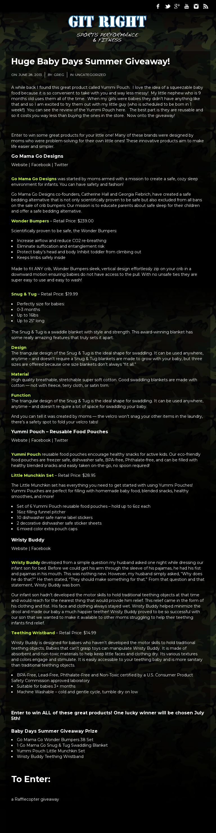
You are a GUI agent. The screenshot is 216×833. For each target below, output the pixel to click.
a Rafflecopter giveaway (35, 799)
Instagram (196, 6)
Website (19, 164)
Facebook (158, 6)
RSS (205, 6)
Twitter (167, 6)
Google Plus (177, 6)
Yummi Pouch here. (107, 109)
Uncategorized (90, 75)
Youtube (186, 6)
